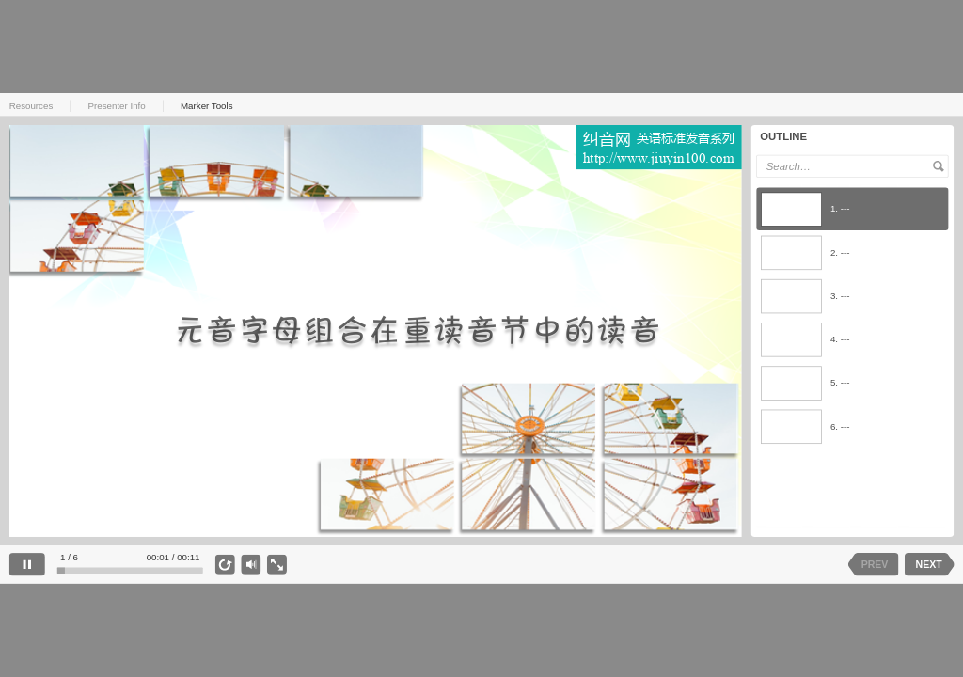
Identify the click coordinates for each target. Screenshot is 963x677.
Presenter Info (117, 105)
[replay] (225, 565)
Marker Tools (207, 105)
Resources (31, 105)
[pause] (27, 564)
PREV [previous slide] (874, 564)
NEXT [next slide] (928, 564)
